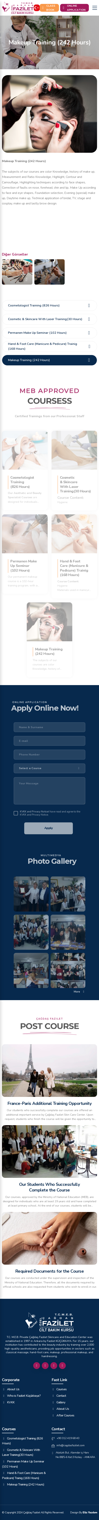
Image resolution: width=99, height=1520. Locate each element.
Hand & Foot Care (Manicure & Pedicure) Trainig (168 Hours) (50, 346)
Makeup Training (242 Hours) (50, 360)
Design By (83, 1512)
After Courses (63, 1415)
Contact (59, 1395)
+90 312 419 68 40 (65, 1438)
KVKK (8, 1402)
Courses (59, 1389)
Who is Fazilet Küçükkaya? (21, 1395)
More (80, 991)
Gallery (58, 1402)
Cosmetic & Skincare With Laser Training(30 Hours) (50, 319)
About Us (11, 1389)
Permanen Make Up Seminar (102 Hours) (50, 332)
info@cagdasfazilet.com (68, 1445)
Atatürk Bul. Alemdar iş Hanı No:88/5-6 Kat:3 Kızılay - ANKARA (73, 1455)
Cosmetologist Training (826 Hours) (50, 305)
